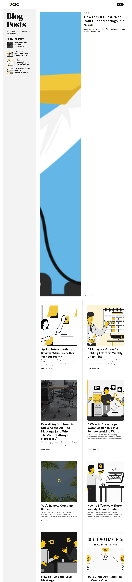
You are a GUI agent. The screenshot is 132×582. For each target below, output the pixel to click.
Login (120, 4)
